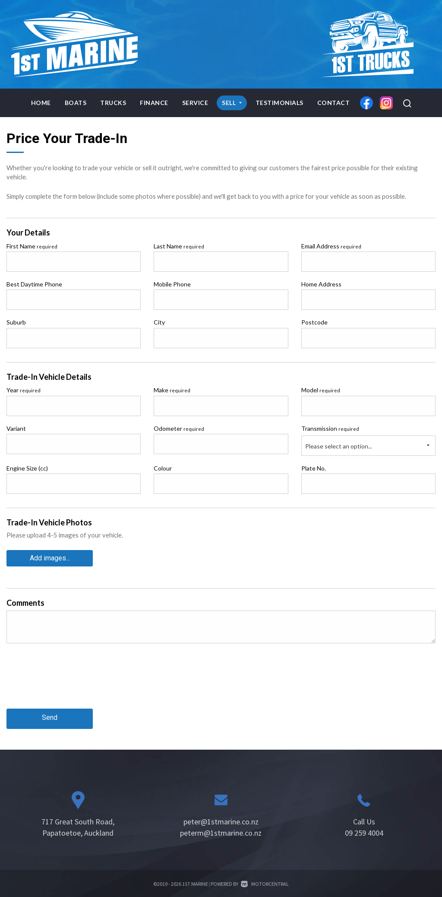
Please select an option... (338, 446)
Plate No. (313, 468)
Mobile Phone (172, 284)
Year (23, 390)
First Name (31, 246)
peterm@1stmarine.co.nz (221, 829)
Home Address (321, 284)
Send (49, 715)
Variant (16, 428)
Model (320, 390)
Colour (163, 468)
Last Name (179, 246)
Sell (232, 102)
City (159, 322)
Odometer (179, 428)
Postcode (314, 322)
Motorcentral (265, 880)
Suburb (16, 322)
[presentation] (72, 681)
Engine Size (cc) (27, 468)
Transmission (330, 428)
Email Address (331, 246)
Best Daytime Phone (34, 284)
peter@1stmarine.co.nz (221, 818)
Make (172, 390)
